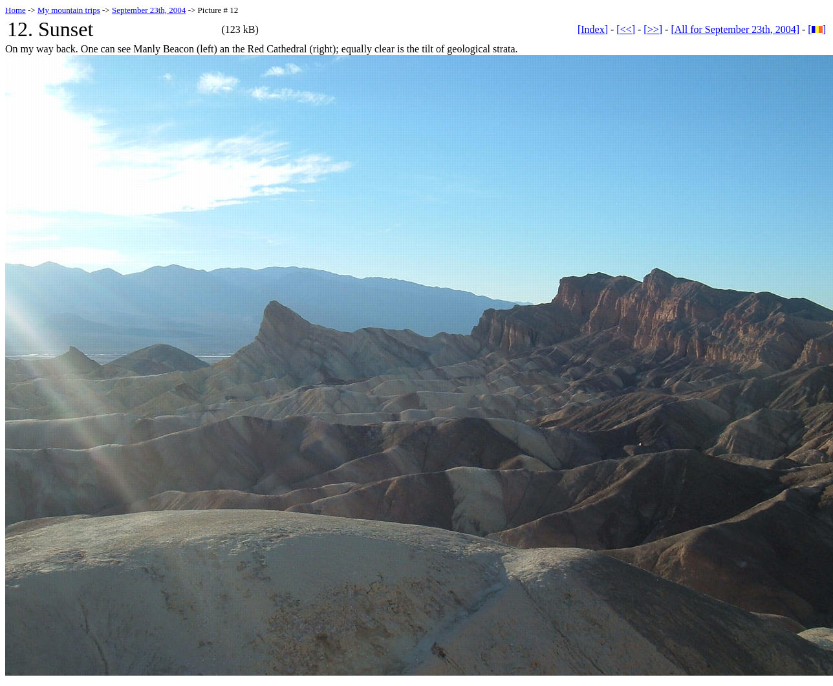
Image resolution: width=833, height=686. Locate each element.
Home (15, 10)
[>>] (653, 29)
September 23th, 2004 (149, 10)
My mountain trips (69, 10)
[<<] (625, 29)
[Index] (593, 29)
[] (817, 29)
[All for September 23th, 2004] (735, 29)
